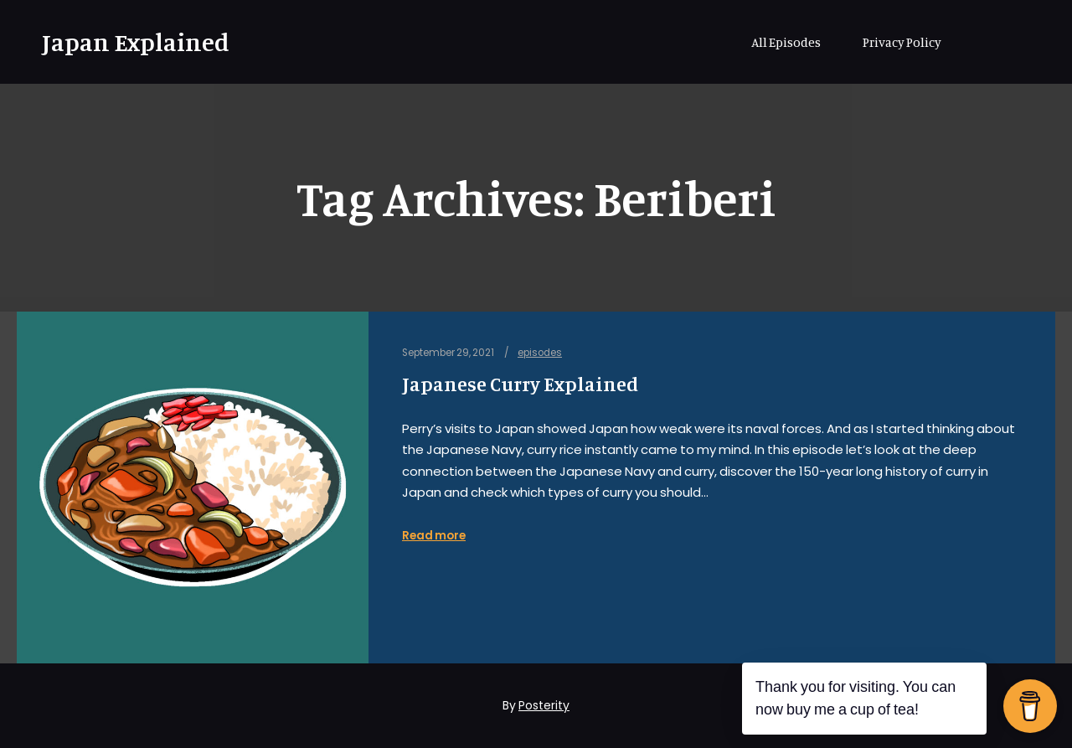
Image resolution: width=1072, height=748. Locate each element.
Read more (434, 536)
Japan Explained (125, 42)
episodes (540, 352)
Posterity (544, 705)
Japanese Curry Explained (520, 384)
